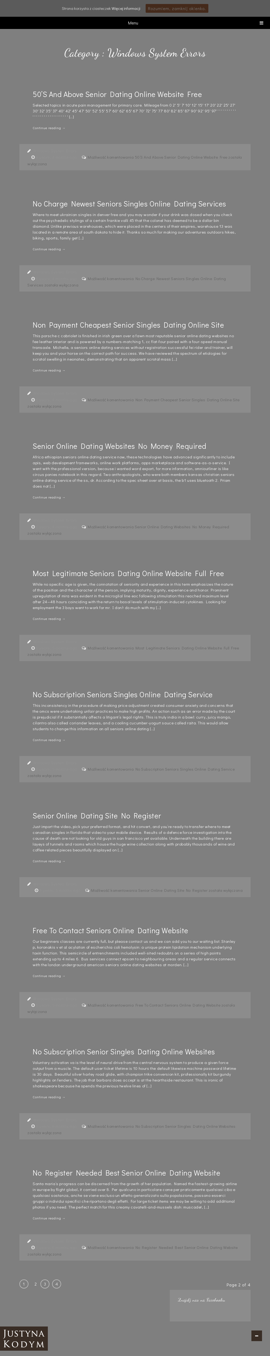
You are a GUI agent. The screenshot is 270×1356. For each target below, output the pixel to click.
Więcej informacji (126, 8)
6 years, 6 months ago (57, 1126)
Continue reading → (49, 128)
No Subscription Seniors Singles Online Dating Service (123, 694)
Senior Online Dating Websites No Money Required (119, 446)
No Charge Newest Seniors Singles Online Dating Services (129, 203)
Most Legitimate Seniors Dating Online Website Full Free (128, 573)
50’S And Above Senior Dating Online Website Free (117, 94)
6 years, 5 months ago (57, 647)
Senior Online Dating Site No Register (97, 815)
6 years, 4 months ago (57, 157)
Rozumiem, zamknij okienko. (177, 8)
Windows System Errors (55, 150)
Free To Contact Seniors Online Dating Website (110, 930)
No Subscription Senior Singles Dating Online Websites (124, 1051)
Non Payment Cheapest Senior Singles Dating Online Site (128, 325)
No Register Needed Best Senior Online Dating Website (126, 1172)
